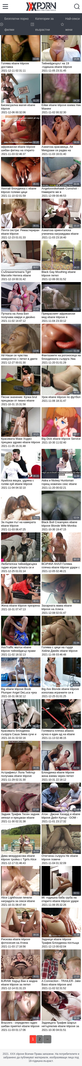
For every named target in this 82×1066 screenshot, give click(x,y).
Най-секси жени (70, 24)
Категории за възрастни (42, 24)
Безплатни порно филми (14, 24)
